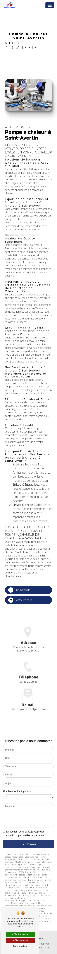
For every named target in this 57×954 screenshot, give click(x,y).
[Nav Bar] (49, 5)
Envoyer (31, 838)
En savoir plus (19, 590)
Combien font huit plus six (17, 785)
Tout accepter (20, 934)
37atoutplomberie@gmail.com (28, 703)
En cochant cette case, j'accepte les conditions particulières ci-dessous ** (26, 828)
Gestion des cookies (40, 947)
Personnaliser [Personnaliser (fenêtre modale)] (20, 946)
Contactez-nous (20, 600)
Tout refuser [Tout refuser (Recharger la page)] (20, 940)
